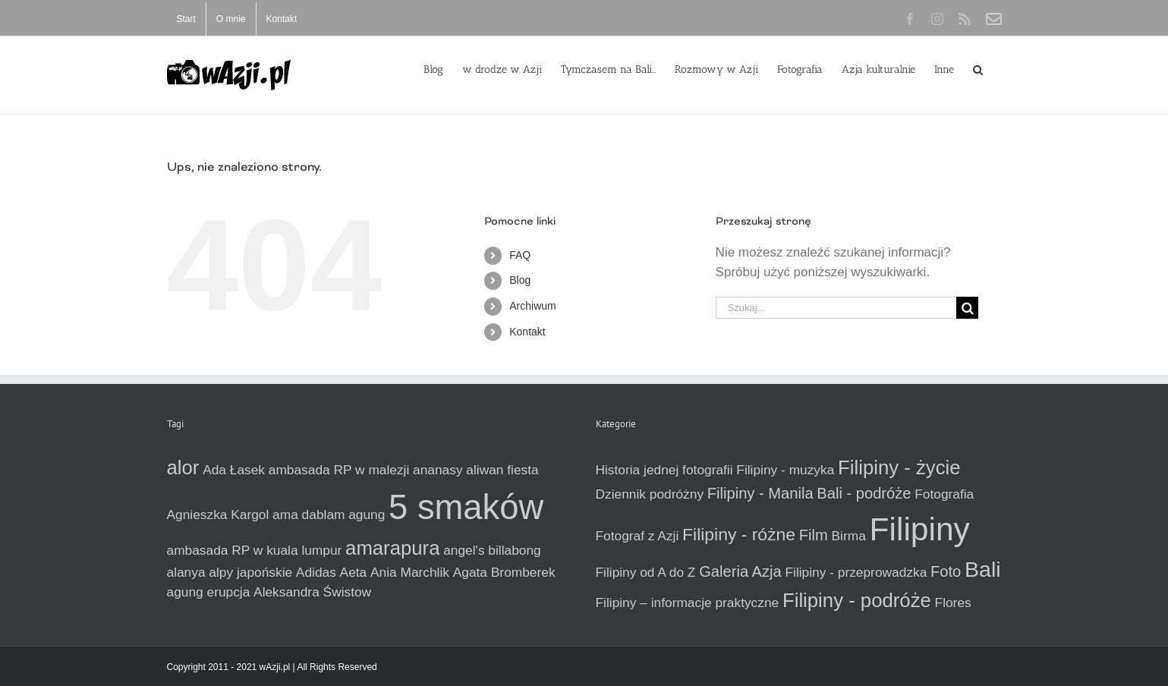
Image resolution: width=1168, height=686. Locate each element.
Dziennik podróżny (650, 494)
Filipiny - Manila (760, 493)
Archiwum (532, 306)
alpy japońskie (250, 572)
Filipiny (920, 529)
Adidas (316, 572)
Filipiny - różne (738, 534)
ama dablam (308, 514)
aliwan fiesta (502, 469)
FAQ (519, 255)
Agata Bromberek (504, 572)
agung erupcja (208, 591)
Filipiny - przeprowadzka (856, 572)
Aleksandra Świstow (312, 591)
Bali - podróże (864, 493)
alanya (186, 572)
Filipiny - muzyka (785, 469)
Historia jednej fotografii (664, 469)
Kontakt (527, 332)
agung (366, 514)
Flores (953, 602)
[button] (978, 68)
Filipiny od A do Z (646, 572)
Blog (519, 280)
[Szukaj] (967, 308)
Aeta (353, 572)
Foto (945, 571)
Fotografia (944, 494)
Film (813, 535)
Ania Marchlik (409, 572)
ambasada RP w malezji (339, 469)
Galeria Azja (740, 571)
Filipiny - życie (899, 467)
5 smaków (466, 507)
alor (183, 467)
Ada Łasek (234, 469)
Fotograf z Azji (637, 535)
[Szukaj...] (836, 308)
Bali (983, 569)
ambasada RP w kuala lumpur (254, 550)
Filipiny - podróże (856, 600)
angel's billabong (492, 550)
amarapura (392, 548)
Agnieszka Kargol (218, 514)
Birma (849, 535)
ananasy (438, 469)
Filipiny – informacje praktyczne (687, 602)
